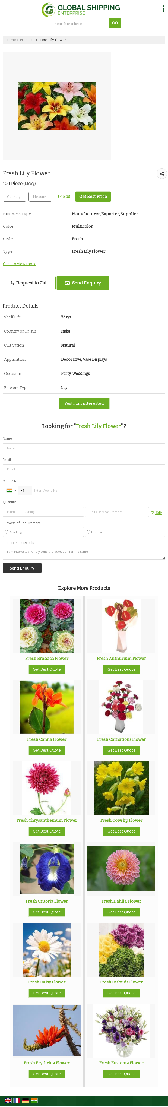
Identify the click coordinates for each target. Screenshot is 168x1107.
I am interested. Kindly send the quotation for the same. (84, 553)
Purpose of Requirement (21, 523)
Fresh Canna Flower (46, 739)
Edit (64, 196)
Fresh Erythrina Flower (46, 1063)
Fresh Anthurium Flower (121, 658)
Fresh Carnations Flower (121, 739)
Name (7, 438)
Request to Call (29, 283)
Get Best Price (93, 196)
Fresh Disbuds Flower (121, 982)
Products (27, 40)
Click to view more (19, 264)
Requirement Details (18, 543)
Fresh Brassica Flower (46, 658)
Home (10, 40)
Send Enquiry (83, 283)
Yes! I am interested (84, 403)
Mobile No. (11, 481)
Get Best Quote (47, 669)
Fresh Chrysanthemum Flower (47, 820)
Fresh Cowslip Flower (121, 820)
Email (7, 459)
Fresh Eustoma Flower (121, 1063)
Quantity (9, 502)
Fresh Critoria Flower (47, 901)
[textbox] (40, 197)
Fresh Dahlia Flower (121, 901)
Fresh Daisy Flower (46, 982)
